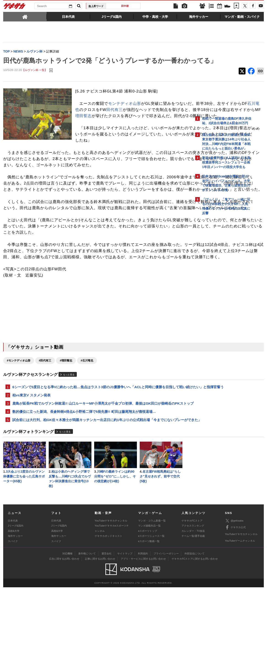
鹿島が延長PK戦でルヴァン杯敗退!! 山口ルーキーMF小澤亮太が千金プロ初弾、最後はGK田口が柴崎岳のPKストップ (97, 477)
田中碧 (125, 6)
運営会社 (106, 638)
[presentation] (25, 16)
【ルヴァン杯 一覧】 (34, 79)
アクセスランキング (193, 610)
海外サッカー (15, 620)
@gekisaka (234, 605)
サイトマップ (124, 638)
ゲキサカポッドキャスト (108, 620)
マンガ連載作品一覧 (149, 610)
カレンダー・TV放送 (193, 615)
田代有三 (83, 125)
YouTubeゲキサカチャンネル (111, 605)
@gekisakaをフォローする (220, 286)
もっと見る (69, 439)
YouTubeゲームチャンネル (240, 625)
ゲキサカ (14, 7)
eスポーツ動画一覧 (149, 625)
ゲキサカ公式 (235, 612)
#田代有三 (45, 425)
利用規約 (143, 638)
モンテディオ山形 (124, 113)
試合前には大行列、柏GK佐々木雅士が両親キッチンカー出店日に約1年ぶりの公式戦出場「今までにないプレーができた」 (96, 499)
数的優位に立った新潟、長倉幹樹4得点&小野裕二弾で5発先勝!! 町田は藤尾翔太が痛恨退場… (84, 488)
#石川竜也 (87, 425)
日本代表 (13, 605)
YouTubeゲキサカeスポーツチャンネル (112, 613)
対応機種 (67, 638)
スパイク (13, 625)
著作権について (87, 638)
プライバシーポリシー (166, 638)
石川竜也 (147, 119)
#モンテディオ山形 (18, 425)
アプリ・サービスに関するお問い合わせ (143, 643)
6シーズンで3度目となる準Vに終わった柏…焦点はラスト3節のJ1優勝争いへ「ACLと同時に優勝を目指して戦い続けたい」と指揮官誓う (97, 454)
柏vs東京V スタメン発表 (31, 466)
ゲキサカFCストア (192, 605)
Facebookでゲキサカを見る (221, 296)
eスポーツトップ (147, 615)
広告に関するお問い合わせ (64, 643)
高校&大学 (13, 615)
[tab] (25, 16)
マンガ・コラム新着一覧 (152, 605)
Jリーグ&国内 (15, 610)
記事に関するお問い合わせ (100, 643)
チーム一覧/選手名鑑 (193, 620)
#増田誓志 (66, 425)
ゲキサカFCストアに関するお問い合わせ (195, 643)
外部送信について (194, 638)
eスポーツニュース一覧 (151, 620)
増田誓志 (130, 131)
